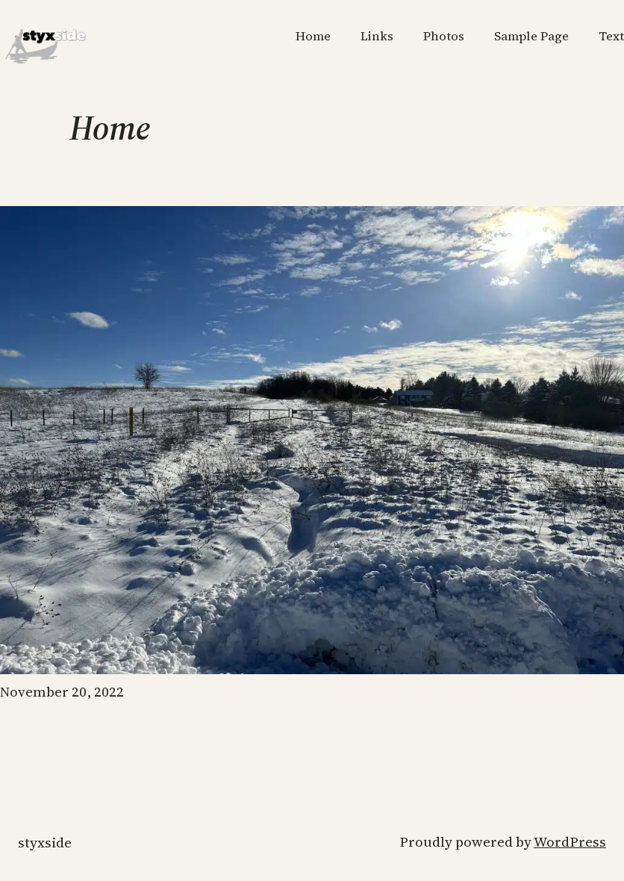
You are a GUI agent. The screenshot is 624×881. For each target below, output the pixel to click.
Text (611, 36)
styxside (45, 842)
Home (313, 36)
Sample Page (531, 36)
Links (377, 36)
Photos (443, 36)
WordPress (570, 841)
